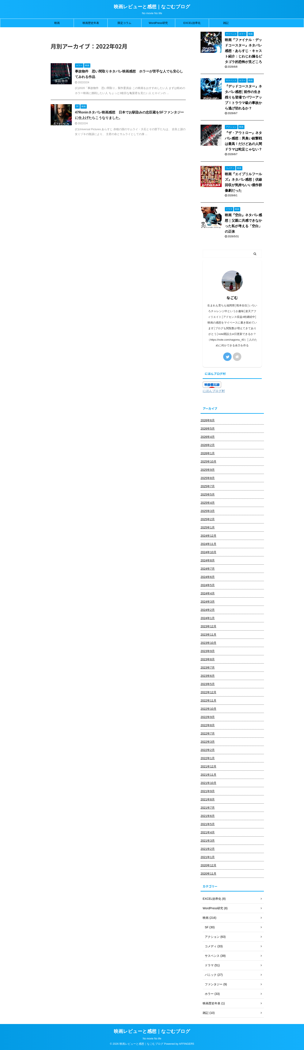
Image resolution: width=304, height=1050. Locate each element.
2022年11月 (208, 700)
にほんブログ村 (214, 391)
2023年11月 (208, 634)
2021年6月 (208, 816)
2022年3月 (208, 741)
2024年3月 (208, 601)
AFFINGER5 (186, 1043)
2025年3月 (208, 511)
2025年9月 (208, 469)
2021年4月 (208, 832)
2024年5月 (208, 585)
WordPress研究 (158, 23)
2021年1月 (208, 857)
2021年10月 (208, 783)
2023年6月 (208, 675)
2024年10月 (208, 552)
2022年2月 (208, 750)
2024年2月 (208, 610)
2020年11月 (208, 873)
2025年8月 (208, 478)
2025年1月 (208, 527)
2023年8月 (208, 659)
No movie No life (152, 1038)
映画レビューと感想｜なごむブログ (152, 6)
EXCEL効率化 (192, 23)
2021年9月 (208, 791)
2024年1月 (208, 618)
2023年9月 (208, 651)
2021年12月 (208, 766)
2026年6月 (208, 420)
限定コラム (124, 23)
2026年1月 (208, 453)
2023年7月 (208, 667)
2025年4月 (208, 502)
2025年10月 (208, 461)
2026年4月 (208, 436)
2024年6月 (208, 577)
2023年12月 (208, 626)
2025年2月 (208, 519)
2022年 (66, 38)
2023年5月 (208, 684)
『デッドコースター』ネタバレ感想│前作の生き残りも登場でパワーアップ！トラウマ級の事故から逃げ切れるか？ (243, 97)
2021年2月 (208, 849)
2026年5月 (208, 428)
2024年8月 (208, 560)
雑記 (226, 23)
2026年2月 (208, 445)
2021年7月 (208, 807)
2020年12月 (208, 865)
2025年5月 (208, 494)
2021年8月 (208, 799)
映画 (57, 23)
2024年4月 (208, 593)
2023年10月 (208, 642)
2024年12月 (208, 535)
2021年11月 (208, 774)
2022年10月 (208, 708)
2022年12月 (208, 692)
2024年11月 (208, 544)
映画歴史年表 (91, 23)
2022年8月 (208, 725)
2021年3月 (208, 840)
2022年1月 (208, 758)
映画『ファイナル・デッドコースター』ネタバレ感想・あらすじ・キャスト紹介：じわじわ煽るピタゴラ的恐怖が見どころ (243, 51)
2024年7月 (208, 568)
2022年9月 (208, 717)
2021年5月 (208, 824)
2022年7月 (208, 733)
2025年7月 (208, 486)
